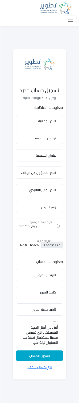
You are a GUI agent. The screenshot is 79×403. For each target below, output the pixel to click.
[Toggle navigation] (70, 20)
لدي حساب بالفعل (39, 366)
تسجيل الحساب (39, 356)
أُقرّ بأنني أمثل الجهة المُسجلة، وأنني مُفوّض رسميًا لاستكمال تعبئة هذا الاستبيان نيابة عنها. (40, 335)
